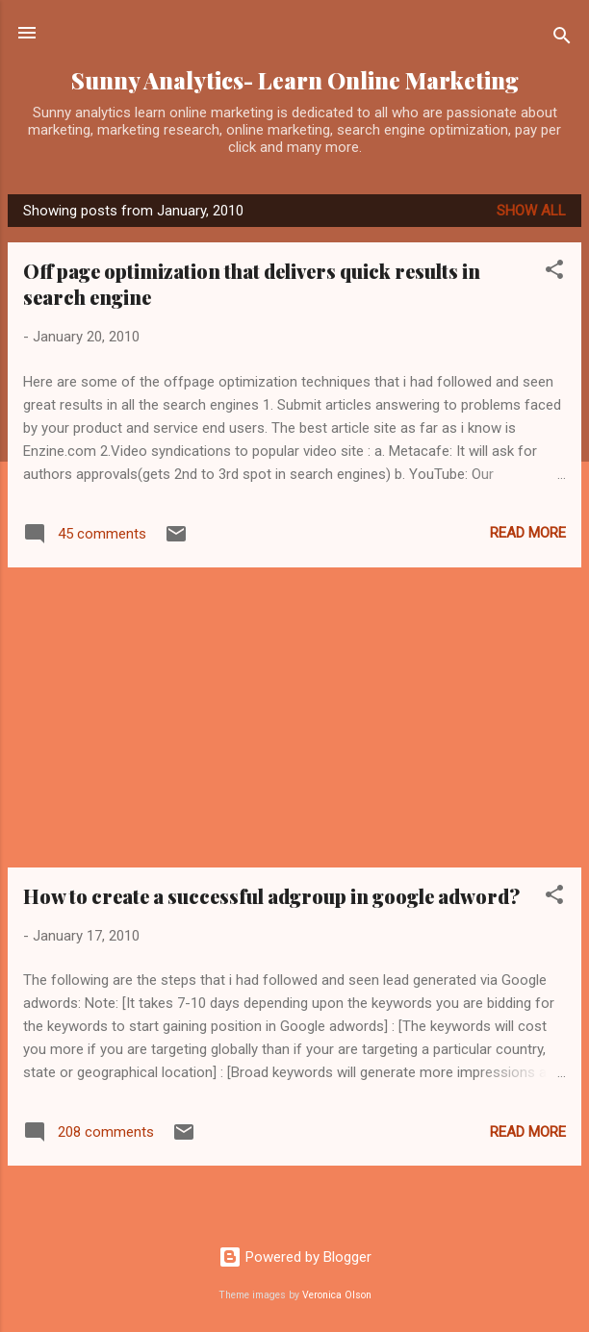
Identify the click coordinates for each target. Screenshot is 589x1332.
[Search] (562, 39)
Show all (531, 210)
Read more (528, 532)
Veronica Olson (336, 1295)
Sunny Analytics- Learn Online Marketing (295, 80)
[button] (554, 273)
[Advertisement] (294, 717)
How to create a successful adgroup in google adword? (271, 896)
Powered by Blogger (294, 1257)
